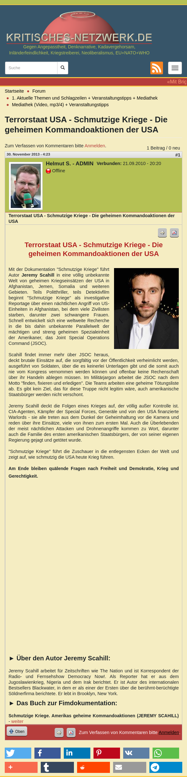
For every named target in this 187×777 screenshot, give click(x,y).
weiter (17, 721)
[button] (18, 753)
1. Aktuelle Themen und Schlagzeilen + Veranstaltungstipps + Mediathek (85, 98)
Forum (39, 91)
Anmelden (95, 145)
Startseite (14, 91)
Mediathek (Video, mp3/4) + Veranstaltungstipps (60, 104)
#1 (177, 154)
